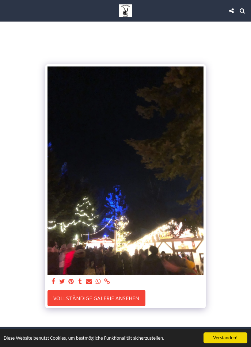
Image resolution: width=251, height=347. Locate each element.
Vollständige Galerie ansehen (96, 298)
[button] (8, 10)
